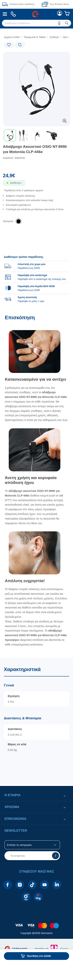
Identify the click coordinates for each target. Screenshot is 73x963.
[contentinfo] (36, 923)
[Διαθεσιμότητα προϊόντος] (36, 185)
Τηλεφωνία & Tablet (35, 37)
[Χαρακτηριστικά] (36, 721)
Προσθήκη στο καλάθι (39, 956)
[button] (59, 23)
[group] (36, 277)
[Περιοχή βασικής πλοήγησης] (36, 14)
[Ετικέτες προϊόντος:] (19, 56)
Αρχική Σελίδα (12, 37)
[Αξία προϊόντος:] (36, 176)
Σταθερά (54, 37)
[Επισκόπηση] (36, 484)
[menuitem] (5, 14)
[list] (36, 206)
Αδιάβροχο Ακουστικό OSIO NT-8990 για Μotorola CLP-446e (35, 149)
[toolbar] (36, 135)
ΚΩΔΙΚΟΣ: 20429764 (14, 158)
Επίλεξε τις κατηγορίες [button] (19, 844)
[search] (36, 23)
